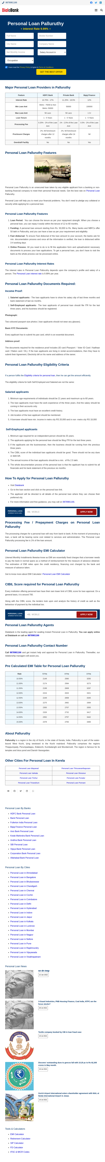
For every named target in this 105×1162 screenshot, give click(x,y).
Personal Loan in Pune (20, 943)
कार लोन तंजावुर (43, 971)
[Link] (10, 10)
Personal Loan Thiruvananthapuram (76, 768)
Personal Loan (93, 191)
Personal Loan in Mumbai (22, 930)
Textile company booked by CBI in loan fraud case (59, 1032)
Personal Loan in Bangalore (23, 877)
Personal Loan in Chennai (22, 890)
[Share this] (14, 791)
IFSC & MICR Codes (19, 1152)
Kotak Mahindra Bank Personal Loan (27, 836)
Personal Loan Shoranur (76, 773)
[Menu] (96, 10)
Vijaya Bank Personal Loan (22, 849)
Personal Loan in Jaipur (21, 917)
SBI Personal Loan (19, 844)
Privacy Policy (25, 67)
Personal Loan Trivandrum (28, 783)
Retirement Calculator (20, 1139)
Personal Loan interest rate (29, 274)
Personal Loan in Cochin (21, 895)
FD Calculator (16, 1147)
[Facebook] (91, 2)
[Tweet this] (21, 791)
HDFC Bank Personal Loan (22, 814)
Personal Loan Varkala (29, 773)
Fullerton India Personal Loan (23, 822)
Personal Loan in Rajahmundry (24, 948)
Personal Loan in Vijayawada (23, 952)
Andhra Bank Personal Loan (23, 840)
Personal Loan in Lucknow (22, 926)
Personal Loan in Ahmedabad (24, 873)
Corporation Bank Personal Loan (25, 853)
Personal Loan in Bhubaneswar (24, 882)
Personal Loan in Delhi (20, 904)
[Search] (101, 10)
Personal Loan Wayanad (29, 768)
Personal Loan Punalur (76, 778)
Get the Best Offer (51, 72)
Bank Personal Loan (19, 818)
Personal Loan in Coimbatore (23, 899)
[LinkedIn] (100, 2)
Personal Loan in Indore (21, 913)
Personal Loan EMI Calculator (56, 574)
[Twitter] (96, 2)
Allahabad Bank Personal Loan (24, 858)
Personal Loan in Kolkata (21, 921)
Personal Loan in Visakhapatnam (25, 957)
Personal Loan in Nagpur (21, 935)
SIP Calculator (17, 1143)
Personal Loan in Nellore (21, 939)
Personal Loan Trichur (29, 778)
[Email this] (8, 791)
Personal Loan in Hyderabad (23, 908)
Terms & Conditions (46, 67)
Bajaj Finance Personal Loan (23, 827)
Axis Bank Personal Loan (21, 831)
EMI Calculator (17, 1134)
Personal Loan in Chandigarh (23, 886)
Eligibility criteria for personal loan (39, 375)
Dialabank (19, 485)
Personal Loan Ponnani (76, 783)
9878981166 (68, 502)
